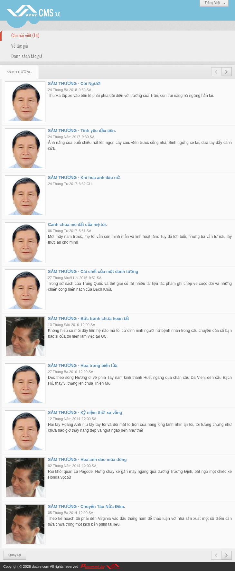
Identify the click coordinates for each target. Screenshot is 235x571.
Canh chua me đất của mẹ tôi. (77, 224)
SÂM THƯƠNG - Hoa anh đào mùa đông (87, 459)
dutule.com (40, 566)
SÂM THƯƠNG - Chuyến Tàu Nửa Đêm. (86, 506)
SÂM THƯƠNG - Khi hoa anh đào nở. (84, 177)
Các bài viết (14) (25, 35)
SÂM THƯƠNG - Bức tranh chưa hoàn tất (88, 318)
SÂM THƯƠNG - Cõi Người (74, 83)
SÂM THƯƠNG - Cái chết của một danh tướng (93, 271)
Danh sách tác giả (26, 55)
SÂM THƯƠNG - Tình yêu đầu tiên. (82, 130)
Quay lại (14, 555)
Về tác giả (19, 45)
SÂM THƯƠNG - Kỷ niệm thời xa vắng (85, 412)
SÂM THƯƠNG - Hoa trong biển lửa (83, 365)
